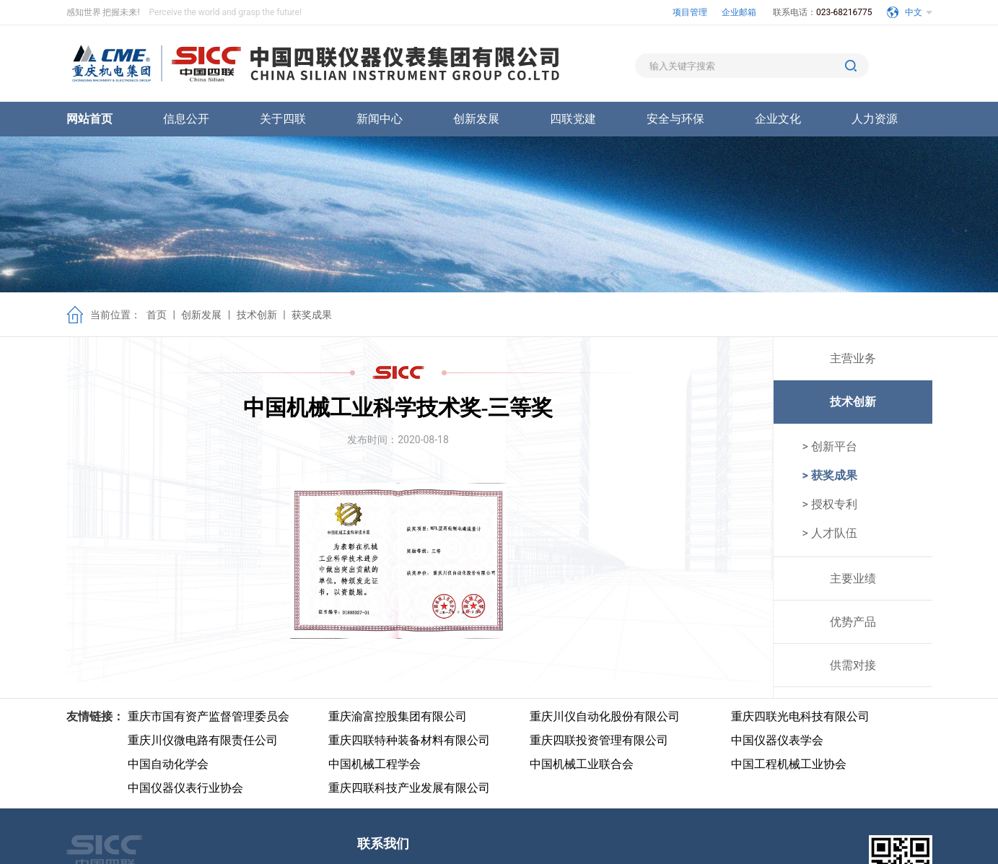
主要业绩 (853, 578)
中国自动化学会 (168, 764)
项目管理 (690, 12)
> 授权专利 (829, 504)
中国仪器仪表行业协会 (185, 788)
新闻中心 (379, 119)
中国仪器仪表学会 (777, 740)
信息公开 (186, 119)
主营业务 (853, 358)
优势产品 (853, 622)
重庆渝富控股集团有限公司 (397, 716)
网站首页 (89, 119)
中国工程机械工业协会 (788, 764)
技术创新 (257, 314)
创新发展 (476, 119)
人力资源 (875, 119)
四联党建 (573, 119)
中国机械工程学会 (374, 764)
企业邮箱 (740, 12)
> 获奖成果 (829, 475)
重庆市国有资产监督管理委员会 (208, 716)
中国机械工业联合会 (582, 764)
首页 (156, 314)
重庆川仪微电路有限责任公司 (203, 740)
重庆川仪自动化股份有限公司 (605, 716)
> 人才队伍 (829, 533)
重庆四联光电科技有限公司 (800, 716)
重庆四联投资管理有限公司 (599, 740)
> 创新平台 (829, 446)
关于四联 (283, 119)
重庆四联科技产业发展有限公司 (409, 788)
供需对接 (853, 665)
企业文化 (778, 119)
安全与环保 (675, 119)
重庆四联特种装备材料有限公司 (409, 740)
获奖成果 (312, 314)
